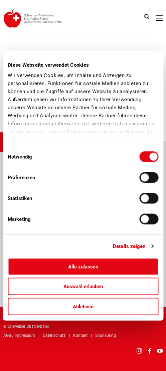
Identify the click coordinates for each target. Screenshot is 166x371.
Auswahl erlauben (83, 287)
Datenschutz (54, 335)
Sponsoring (105, 335)
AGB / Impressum (19, 335)
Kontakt (80, 335)
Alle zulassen (83, 266)
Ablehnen (83, 306)
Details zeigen (129, 246)
